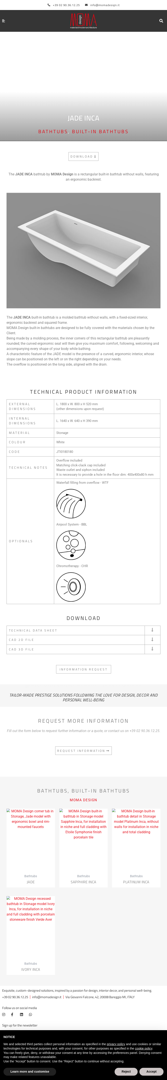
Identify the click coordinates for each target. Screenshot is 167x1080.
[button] (161, 21)
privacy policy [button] (116, 1044)
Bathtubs (53, 131)
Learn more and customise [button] (29, 1071)
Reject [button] (126, 1071)
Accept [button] (151, 1071)
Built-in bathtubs (100, 131)
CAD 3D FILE (22, 649)
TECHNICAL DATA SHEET (34, 630)
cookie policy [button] (143, 1048)
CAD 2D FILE (22, 639)
